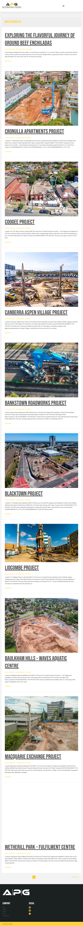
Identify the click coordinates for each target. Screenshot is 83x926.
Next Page (75, 877)
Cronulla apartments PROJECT (34, 131)
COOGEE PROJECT (20, 222)
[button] (63, 5)
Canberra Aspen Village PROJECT (36, 312)
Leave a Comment (10, 49)
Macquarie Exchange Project (33, 756)
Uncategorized (21, 49)
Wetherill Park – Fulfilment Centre (40, 847)
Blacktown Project (24, 493)
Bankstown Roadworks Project (35, 403)
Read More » (8, 61)
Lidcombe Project (22, 567)
